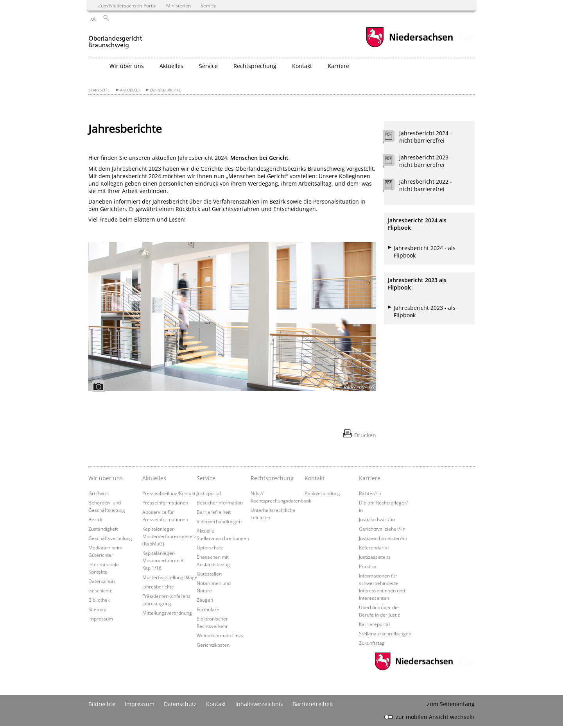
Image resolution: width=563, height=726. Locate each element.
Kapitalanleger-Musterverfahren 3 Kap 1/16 (162, 560)
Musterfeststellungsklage (169, 577)
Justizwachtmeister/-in (383, 538)
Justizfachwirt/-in (377, 519)
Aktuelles (130, 90)
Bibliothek (99, 600)
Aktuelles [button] (171, 66)
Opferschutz (210, 547)
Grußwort (98, 493)
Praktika (368, 566)
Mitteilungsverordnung (167, 613)
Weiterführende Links (220, 635)
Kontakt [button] (302, 66)
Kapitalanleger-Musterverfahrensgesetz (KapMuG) (169, 536)
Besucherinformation (220, 502)
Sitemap (97, 609)
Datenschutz (102, 581)
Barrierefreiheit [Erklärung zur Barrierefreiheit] (312, 704)
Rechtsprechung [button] (254, 66)
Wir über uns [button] (126, 66)
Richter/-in (370, 493)
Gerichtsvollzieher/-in (382, 529)
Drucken (365, 435)
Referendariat (374, 547)
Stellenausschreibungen (385, 633)
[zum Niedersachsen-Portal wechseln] (409, 46)
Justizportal (209, 493)
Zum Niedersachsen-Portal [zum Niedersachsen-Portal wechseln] (127, 5)
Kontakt (315, 478)
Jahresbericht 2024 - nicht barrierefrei (425, 136)
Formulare (208, 609)
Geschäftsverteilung (110, 538)
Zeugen (205, 600)
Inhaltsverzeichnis (259, 704)
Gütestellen (209, 573)
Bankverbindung (322, 493)
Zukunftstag (372, 643)
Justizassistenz (375, 557)
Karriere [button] (338, 66)
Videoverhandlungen (219, 521)
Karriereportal (374, 624)
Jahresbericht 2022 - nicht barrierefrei (425, 185)
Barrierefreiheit (214, 512)
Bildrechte (101, 704)
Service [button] (208, 66)
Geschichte (100, 590)
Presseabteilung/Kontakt (168, 493)
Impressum (100, 618)
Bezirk (95, 519)
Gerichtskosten (213, 645)
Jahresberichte (165, 90)
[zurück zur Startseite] (115, 38)
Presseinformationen (165, 502)
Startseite (99, 90)
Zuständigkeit (103, 529)
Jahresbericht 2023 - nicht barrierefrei (425, 161)
